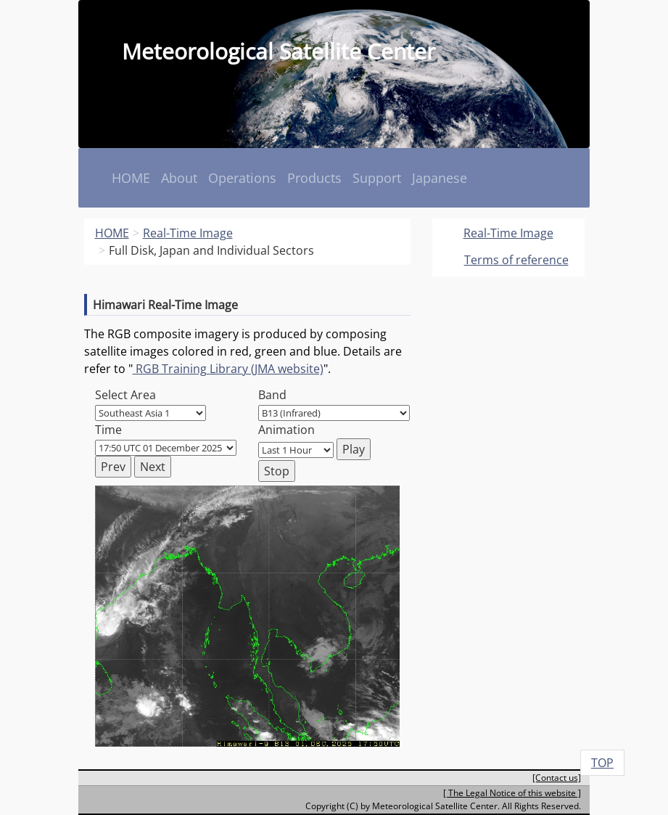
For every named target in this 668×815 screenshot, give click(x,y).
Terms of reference (516, 260)
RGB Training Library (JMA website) (228, 369)
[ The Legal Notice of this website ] (512, 793)
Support (376, 178)
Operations (242, 178)
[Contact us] (556, 777)
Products (314, 178)
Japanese (439, 178)
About (179, 178)
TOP (602, 763)
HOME (131, 178)
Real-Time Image (508, 233)
